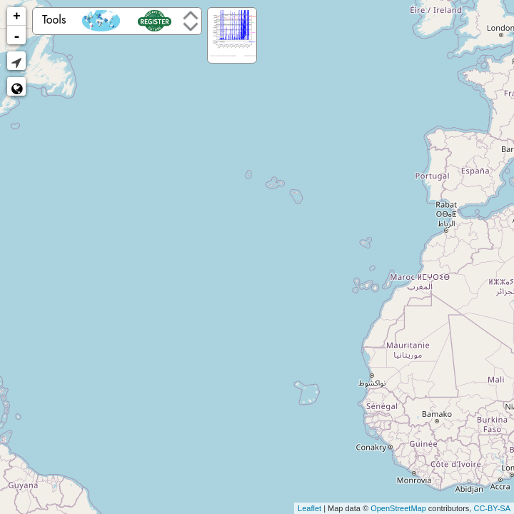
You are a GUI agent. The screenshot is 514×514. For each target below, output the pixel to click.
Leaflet (309, 508)
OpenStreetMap (398, 508)
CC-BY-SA (491, 508)
